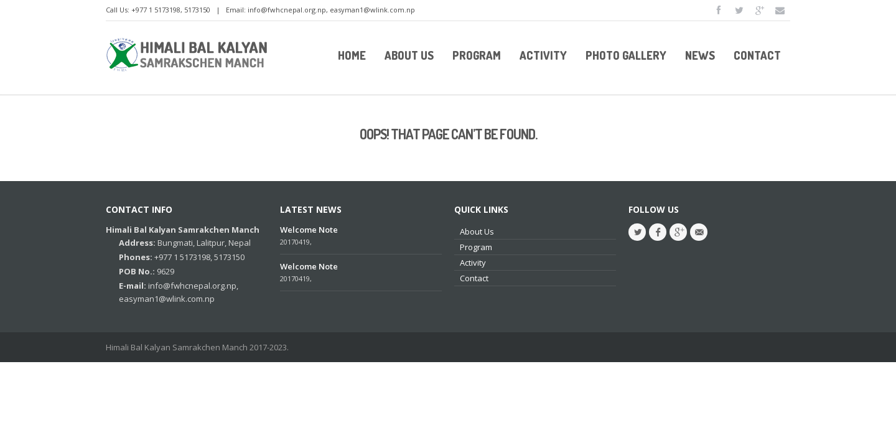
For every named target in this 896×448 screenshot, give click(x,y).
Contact (474, 278)
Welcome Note (309, 229)
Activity (473, 262)
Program (476, 247)
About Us (477, 231)
